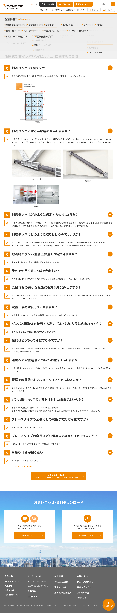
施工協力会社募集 (62, 592)
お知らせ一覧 (83, 592)
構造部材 (8, 585)
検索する (113, 4)
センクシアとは (34, 576)
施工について (60, 587)
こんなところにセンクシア (38, 585)
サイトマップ (51, 605)
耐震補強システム (11, 594)
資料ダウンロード (84, 4)
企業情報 (32, 590)
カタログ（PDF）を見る (22, 466)
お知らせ (95, 10)
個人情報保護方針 (11, 605)
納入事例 (58, 576)
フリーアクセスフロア (13, 581)
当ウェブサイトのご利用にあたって (32, 605)
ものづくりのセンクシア (37, 581)
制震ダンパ (9, 590)
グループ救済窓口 (85, 581)
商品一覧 (8, 576)
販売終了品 (82, 597)
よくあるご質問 (49, 4)
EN (35, 4)
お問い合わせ (66, 4)
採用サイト (109, 10)
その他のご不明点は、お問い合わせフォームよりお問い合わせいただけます (57, 476)
